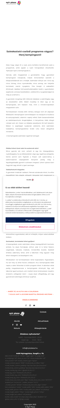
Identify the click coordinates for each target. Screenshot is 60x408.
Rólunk (17, 328)
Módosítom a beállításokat (30, 227)
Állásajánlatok (40, 328)
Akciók (17, 321)
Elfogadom (30, 220)
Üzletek (43, 312)
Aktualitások (43, 321)
